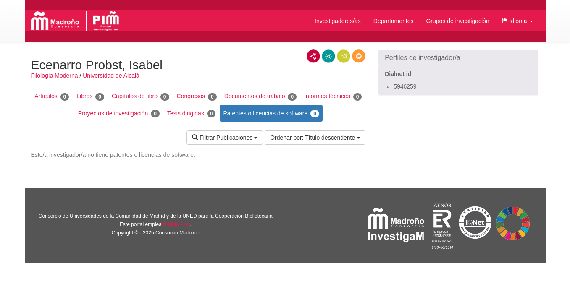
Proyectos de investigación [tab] (119, 113)
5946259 (405, 86)
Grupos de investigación (457, 21)
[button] (517, 20)
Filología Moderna (54, 75)
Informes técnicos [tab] (333, 96)
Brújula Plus (176, 224)
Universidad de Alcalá (111, 75)
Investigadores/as (338, 21)
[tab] (458, 58)
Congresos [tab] (197, 96)
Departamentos (393, 21)
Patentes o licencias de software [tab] (271, 113)
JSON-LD (328, 56)
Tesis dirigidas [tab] (191, 113)
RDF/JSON (358, 56)
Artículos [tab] (51, 96)
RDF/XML (313, 56)
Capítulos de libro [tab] (140, 96)
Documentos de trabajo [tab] (260, 96)
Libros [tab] (90, 96)
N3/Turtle (343, 56)
